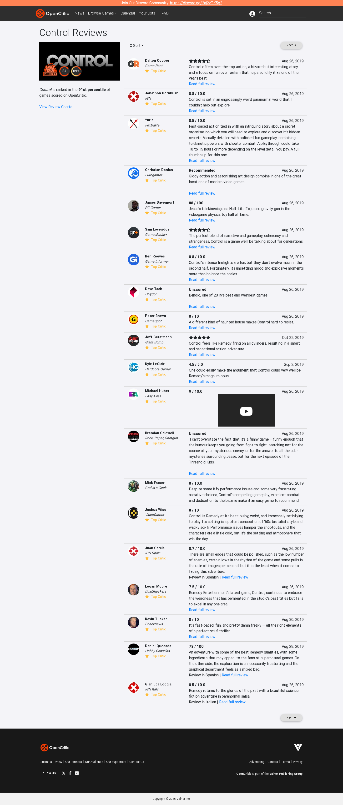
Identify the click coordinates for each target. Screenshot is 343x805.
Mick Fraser (155, 483)
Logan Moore (156, 586)
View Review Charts (55, 106)
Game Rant (153, 66)
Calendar (128, 13)
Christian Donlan (159, 170)
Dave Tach (153, 289)
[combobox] (282, 12)
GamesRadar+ (156, 234)
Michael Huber (157, 391)
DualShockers (155, 591)
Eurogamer (153, 175)
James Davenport (159, 202)
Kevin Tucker (156, 619)
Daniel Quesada (158, 646)
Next (291, 45)
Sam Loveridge (157, 229)
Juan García (155, 548)
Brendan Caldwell (159, 433)
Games (101, 13)
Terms (285, 762)
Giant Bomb (154, 342)
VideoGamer (154, 515)
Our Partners (73, 762)
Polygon (151, 294)
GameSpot (153, 321)
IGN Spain (152, 553)
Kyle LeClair (155, 364)
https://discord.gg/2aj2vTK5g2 (196, 2)
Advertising (256, 762)
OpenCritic (243, 773)
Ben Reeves (155, 256)
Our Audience (94, 762)
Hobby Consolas (157, 651)
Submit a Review (51, 762)
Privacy (298, 762)
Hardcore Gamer (158, 369)
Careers (272, 762)
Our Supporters (116, 762)
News (79, 13)
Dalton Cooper (157, 60)
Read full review (202, 83)
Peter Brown (155, 316)
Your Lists (147, 13)
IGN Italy (151, 689)
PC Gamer (153, 208)
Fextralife (152, 125)
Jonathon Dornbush (161, 93)
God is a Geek (155, 488)
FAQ (165, 13)
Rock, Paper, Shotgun (161, 438)
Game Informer (157, 261)
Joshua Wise (155, 510)
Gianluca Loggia (158, 684)
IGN (148, 98)
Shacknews (154, 624)
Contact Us (136, 762)
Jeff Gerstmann (158, 337)
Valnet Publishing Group (286, 773)
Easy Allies (153, 396)
